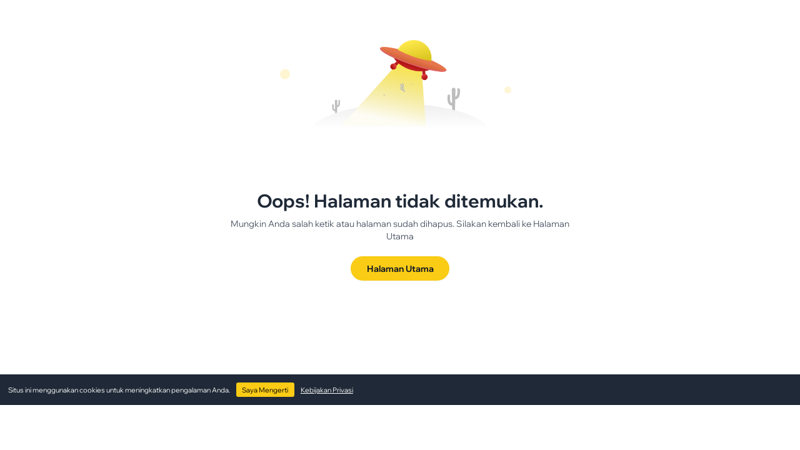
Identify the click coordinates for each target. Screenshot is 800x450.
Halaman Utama (400, 268)
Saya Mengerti (265, 390)
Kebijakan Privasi (327, 390)
